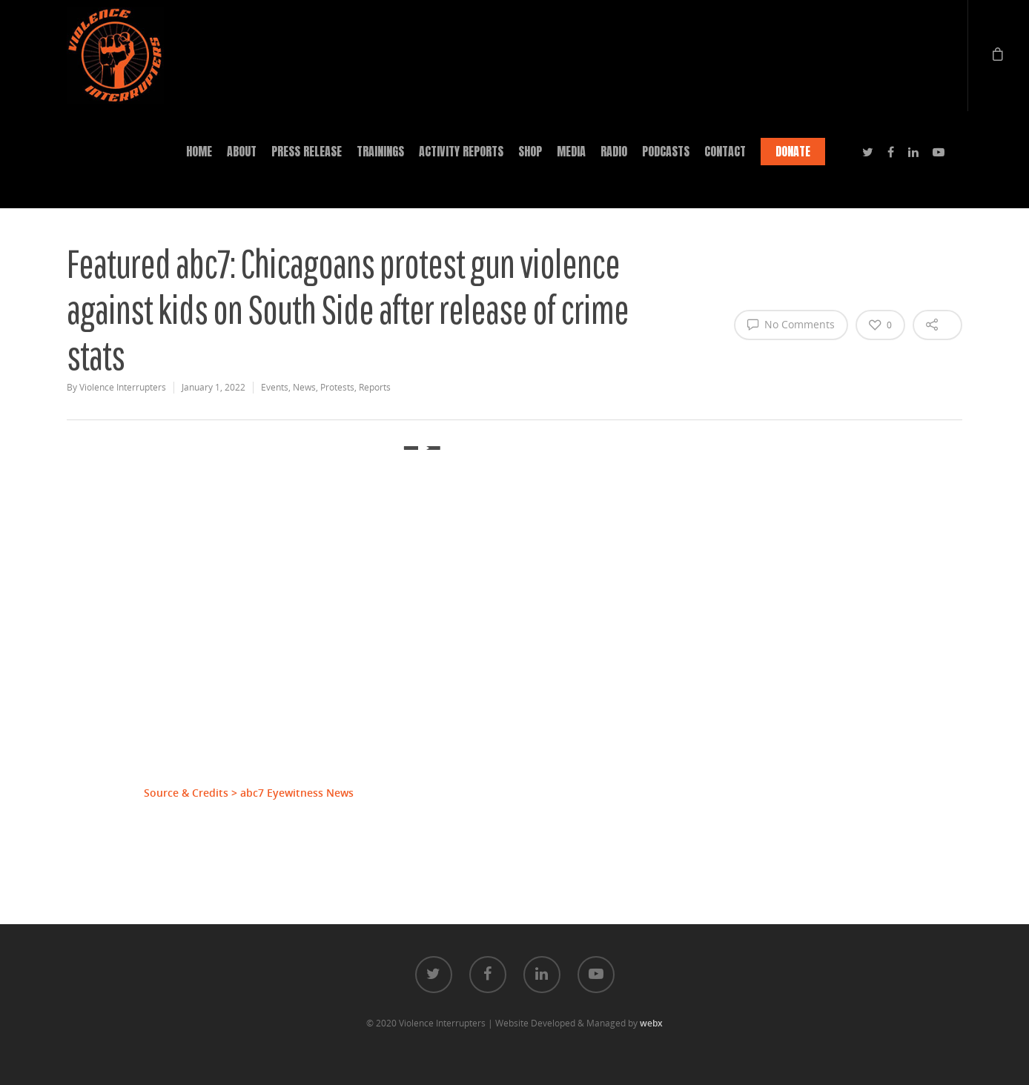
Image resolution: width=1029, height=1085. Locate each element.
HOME (199, 151)
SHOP (530, 151)
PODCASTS (665, 151)
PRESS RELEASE (306, 151)
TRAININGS (380, 151)
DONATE (792, 151)
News (304, 387)
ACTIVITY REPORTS (461, 151)
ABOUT (242, 151)
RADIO (613, 151)
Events (274, 387)
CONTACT (725, 151)
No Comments (791, 323)
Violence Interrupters (122, 387)
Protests (337, 387)
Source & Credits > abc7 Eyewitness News (249, 793)
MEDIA (571, 151)
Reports (375, 387)
